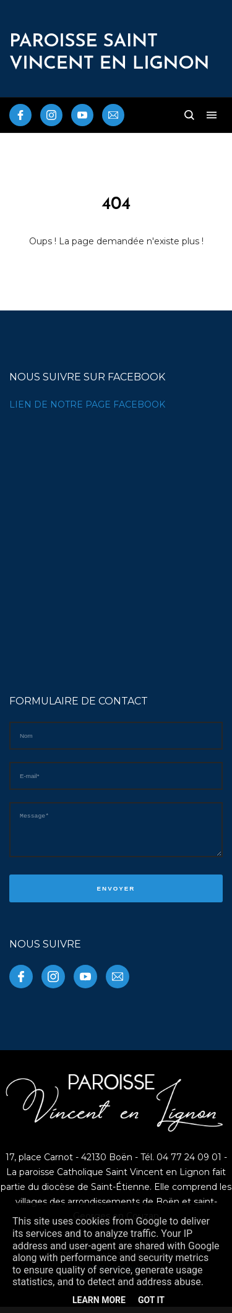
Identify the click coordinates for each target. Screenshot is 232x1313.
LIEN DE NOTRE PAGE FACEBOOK (87, 404)
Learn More (99, 1300)
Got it (151, 1300)
